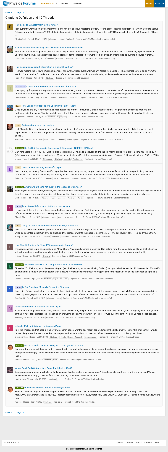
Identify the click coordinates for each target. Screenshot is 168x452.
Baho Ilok (21, 186)
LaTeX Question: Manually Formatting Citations (44, 298)
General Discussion (82, 79)
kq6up (19, 247)
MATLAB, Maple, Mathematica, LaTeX (101, 40)
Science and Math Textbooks (112, 144)
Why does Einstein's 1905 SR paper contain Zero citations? (50, 275)
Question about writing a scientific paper (40, 175)
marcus (20, 374)
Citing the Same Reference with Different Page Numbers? (48, 236)
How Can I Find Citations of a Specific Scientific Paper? (47, 110)
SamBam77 (22, 309)
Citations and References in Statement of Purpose (47, 87)
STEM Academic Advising (105, 59)
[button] (58, 3)
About (127, 443)
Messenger (22, 332)
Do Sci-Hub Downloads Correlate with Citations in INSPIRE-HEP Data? (56, 152)
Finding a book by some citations (36, 129)
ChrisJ (20, 228)
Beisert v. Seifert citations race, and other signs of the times (51, 359)
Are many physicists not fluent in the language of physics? (50, 194)
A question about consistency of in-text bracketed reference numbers (51, 48)
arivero (20, 166)
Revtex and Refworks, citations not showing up (40, 317)
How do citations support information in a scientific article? (46, 68)
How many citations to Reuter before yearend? (44, 402)
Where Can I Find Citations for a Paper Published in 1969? (45, 382)
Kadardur (21, 144)
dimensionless (23, 351)
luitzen (20, 267)
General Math (109, 166)
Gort (19, 209)
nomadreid (21, 59)
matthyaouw (22, 393)
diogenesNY (22, 121)
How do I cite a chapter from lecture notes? (38, 25)
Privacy (145, 443)
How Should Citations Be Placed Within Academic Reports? (46, 256)
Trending (79, 4)
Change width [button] (14, 443)
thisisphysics (22, 102)
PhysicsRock (22, 40)
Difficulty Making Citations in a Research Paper (40, 340)
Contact (117, 443)
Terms (135, 443)
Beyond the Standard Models (118, 209)
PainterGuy (22, 79)
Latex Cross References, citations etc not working (45, 217)
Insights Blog (49, 4)
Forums (66, 4)
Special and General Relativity (102, 290)
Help (153, 443)
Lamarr (20, 290)
